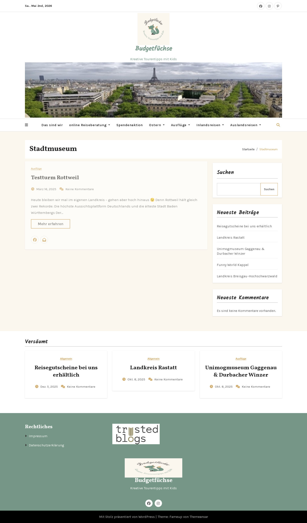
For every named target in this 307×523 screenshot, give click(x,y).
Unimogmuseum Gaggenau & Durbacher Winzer (241, 371)
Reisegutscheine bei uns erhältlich (244, 226)
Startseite (248, 149)
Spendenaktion (129, 125)
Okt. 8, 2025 (136, 379)
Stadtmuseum (268, 149)
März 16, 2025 (46, 187)
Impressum (38, 436)
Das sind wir (52, 125)
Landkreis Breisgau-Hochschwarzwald (247, 276)
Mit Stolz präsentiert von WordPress (127, 517)
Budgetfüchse (153, 49)
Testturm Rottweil (55, 176)
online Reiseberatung (89, 125)
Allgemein (66, 358)
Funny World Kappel (233, 265)
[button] (26, 125)
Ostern (157, 125)
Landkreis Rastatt (231, 237)
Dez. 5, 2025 (49, 387)
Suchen (225, 172)
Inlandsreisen (210, 125)
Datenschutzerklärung (46, 445)
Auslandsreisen (245, 125)
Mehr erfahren (50, 222)
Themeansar (199, 517)
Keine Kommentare (79, 187)
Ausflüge (180, 125)
